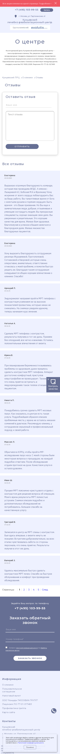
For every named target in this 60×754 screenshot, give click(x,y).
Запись (47, 10)
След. (45, 589)
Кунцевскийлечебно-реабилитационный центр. (30, 21)
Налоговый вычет (11, 695)
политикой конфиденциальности (27, 648)
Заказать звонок (30, 658)
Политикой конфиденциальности (31, 743)
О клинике (7, 685)
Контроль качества (53, 386)
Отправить (22, 146)
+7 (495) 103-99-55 (26, 9)
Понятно (30, 747)
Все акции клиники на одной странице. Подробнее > (27, 3)
